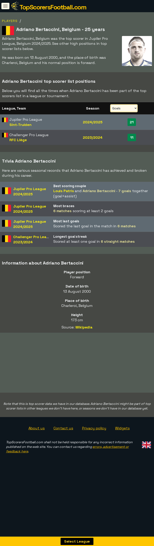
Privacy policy (94, 465)
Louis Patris (63, 191)
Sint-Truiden (20, 124)
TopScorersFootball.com (52, 7)
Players (10, 21)
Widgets (122, 465)
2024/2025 (92, 122)
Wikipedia (83, 327)
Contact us (63, 465)
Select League (77, 541)
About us (36, 465)
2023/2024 (92, 137)
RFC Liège (18, 140)
